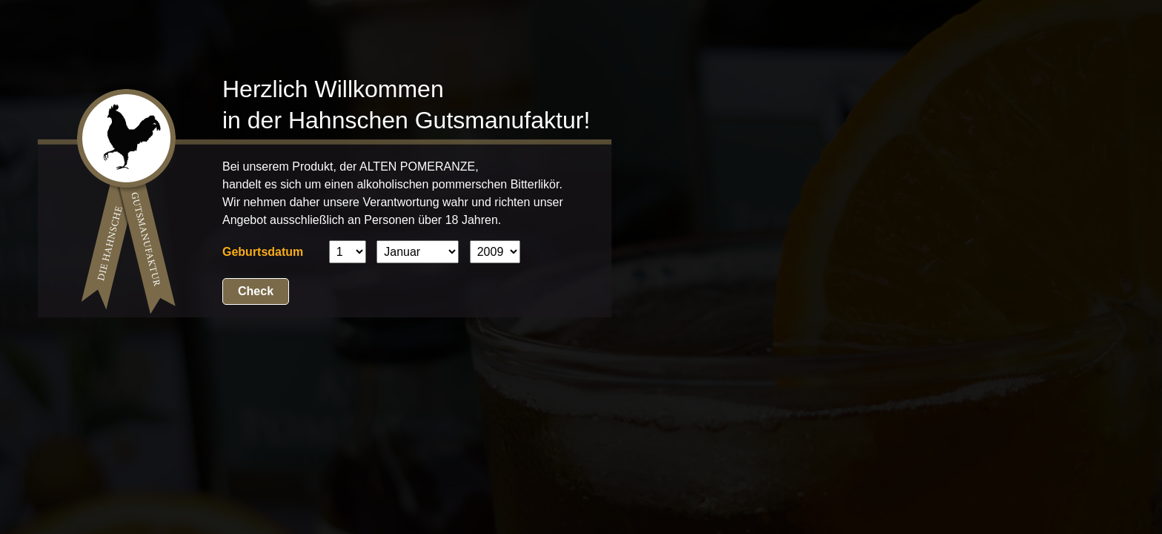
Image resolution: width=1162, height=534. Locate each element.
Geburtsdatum (262, 251)
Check (255, 291)
